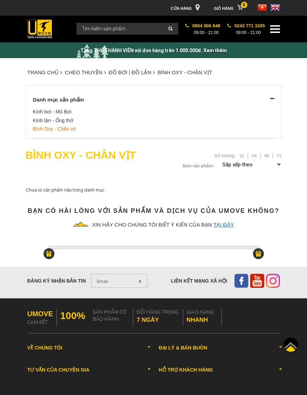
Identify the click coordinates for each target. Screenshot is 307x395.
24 (254, 155)
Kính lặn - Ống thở (53, 120)
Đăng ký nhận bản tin (56, 281)
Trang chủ (44, 72)
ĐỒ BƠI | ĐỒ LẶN (132, 72)
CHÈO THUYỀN (85, 72)
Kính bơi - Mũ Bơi (52, 112)
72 (278, 155)
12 (241, 155)
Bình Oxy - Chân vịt (185, 72)
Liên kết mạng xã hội (199, 281)
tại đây (223, 225)
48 (266, 155)
